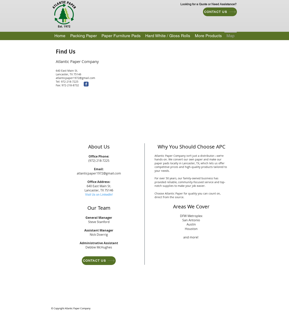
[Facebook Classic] (86, 84)
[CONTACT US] (220, 12)
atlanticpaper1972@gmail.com (75, 78)
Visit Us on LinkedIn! (99, 194)
